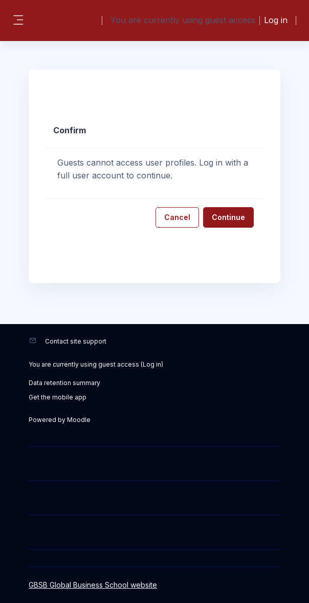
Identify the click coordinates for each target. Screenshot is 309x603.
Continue (228, 217)
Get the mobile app (57, 397)
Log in (276, 20)
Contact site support (75, 341)
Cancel (177, 217)
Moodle (79, 420)
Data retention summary (64, 383)
